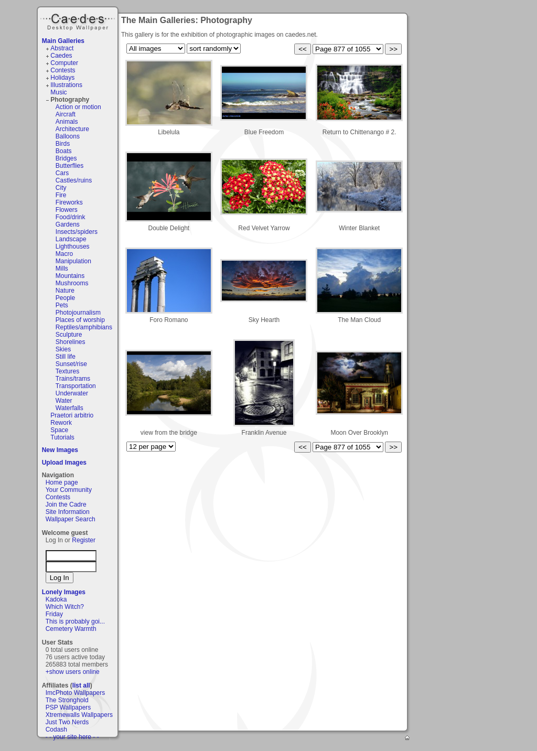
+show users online (73, 671)
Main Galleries (63, 41)
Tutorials (62, 437)
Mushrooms (72, 283)
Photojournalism (78, 312)
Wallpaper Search (70, 519)
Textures (67, 371)
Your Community (69, 489)
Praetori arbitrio (71, 415)
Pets (62, 305)
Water (64, 400)
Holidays (62, 77)
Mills (62, 268)
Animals (67, 121)
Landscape (71, 239)
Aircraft (66, 114)
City (61, 187)
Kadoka (56, 599)
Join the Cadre (66, 504)
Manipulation (73, 261)
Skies (63, 349)
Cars (62, 173)
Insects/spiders (77, 231)
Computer (64, 63)
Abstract (61, 48)
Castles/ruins (74, 180)
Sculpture (69, 334)
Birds (63, 143)
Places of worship (80, 320)
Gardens (68, 224)
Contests (62, 70)
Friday (54, 614)
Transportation (76, 386)
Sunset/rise (71, 364)
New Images (60, 450)
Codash (56, 729)
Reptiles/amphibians (84, 327)
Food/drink (70, 217)
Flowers (67, 209)
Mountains (70, 276)
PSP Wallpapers (68, 707)
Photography (69, 99)
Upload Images (64, 462)
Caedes (78, 20)
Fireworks (69, 202)
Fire (61, 195)
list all (81, 685)
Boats (64, 151)
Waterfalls (69, 408)
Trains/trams (73, 378)
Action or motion (78, 107)
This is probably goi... (75, 621)
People (65, 298)
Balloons (68, 136)
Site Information (68, 512)
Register (83, 540)
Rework (61, 422)
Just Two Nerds (67, 722)
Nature (65, 290)
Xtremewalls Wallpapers (79, 714)
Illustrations (66, 85)
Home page (62, 482)
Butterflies (69, 165)
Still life (66, 356)
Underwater (72, 393)
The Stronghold (67, 700)
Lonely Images (63, 592)
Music (58, 92)
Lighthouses (73, 246)
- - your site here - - (72, 737)
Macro (64, 254)
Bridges (66, 158)
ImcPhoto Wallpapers (75, 692)
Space (59, 430)
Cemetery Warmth (71, 628)
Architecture (72, 129)
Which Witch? (65, 606)
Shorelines (70, 342)
